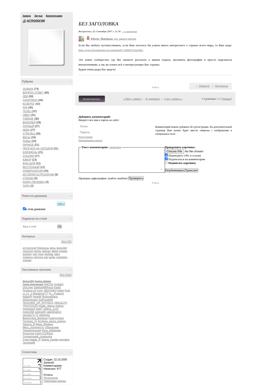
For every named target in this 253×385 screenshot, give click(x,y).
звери (54, 251)
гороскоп (28, 251)
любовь (48, 254)
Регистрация (86, 136)
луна (40, 254)
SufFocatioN (46, 299)
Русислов (28, 333)
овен (57, 254)
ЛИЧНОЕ (28, 144)
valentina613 (53, 312)
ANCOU (48, 284)
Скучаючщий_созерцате (37, 336)
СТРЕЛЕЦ (29, 133)
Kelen (60, 290)
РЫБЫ (27, 141)
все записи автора (125, 38)
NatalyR (27, 296)
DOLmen (28, 287)
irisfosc (59, 305)
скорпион (61, 257)
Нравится (204, 85)
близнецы (43, 248)
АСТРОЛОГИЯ (24, 21)
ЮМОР (27, 159)
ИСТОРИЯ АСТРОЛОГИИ (38, 174)
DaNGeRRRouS (43, 287)
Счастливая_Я (32, 339)
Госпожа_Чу (30, 321)
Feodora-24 (29, 290)
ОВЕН (26, 115)
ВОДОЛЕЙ (29, 122)
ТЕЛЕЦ (27, 111)
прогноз (38, 257)
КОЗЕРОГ (29, 103)
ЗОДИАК (28, 88)
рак (46, 257)
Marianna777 (40, 293)
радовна (64, 339)
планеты (28, 257)
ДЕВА (26, 129)
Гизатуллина (56, 318)
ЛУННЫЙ (28, 126)
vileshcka (44, 315)
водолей (62, 248)
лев (35, 254)
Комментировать (91, 99)
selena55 (40, 312)
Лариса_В (29, 324)
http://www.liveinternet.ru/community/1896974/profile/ (111, 50)
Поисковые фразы (55, 381)
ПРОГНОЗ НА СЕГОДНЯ (38, 148)
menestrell (29, 308)
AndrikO (59, 284)
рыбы (52, 257)
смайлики (115, 147)
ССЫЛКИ (28, 156)
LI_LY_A (27, 293)
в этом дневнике (36, 209)
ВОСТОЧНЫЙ (31, 167)
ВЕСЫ (26, 137)
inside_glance (47, 305)
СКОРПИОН (30, 100)
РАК (25, 107)
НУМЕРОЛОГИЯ (33, 170)
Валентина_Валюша (35, 318)
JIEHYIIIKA (50, 290)
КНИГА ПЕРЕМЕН (34, 182)
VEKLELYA (60, 302)
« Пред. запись (132, 98)
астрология (30, 248)
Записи (27, 15)
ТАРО (26, 185)
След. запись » (173, 98)
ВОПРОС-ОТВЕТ (33, 92)
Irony (40, 290)
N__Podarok (56, 293)
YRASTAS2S (30, 305)
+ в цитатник (129, 31)
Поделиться (221, 85)
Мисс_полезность (33, 327)
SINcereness (30, 299)
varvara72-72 (30, 315)
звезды (46, 251)
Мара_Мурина (44, 324)
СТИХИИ (28, 178)
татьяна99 (29, 342)
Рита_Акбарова (51, 330)
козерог (27, 254)
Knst (67, 290)
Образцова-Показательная (41, 329)
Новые (227, 98)
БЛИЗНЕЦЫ (30, 152)
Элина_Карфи (49, 339)
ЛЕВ (25, 96)
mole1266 (28, 312)
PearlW (37, 296)
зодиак (63, 251)
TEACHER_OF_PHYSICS (38, 302)
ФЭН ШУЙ (29, 163)
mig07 (39, 308)
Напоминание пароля (90, 140)
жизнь (37, 251)
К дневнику (153, 98)
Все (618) (65, 275)
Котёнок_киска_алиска (52, 321)
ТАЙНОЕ (28, 118)
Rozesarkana (50, 296)
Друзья (38, 15)
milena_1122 (50, 308)
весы (53, 248)
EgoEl (57, 287)
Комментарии (54, 15)
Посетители (51, 378)
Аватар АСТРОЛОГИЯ (45, 46)
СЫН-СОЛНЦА (44, 333)
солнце (27, 260)
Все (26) (66, 241)
